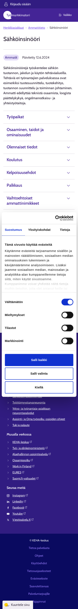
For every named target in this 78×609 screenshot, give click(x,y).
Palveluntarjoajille (39, 594)
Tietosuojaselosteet (39, 571)
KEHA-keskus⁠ (22, 442)
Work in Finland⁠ (23, 466)
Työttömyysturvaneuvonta (28, 402)
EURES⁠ (18, 472)
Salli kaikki (39, 360)
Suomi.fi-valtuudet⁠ (25, 478)
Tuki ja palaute (21, 425)
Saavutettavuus (39, 586)
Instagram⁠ (20, 495)
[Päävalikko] (67, 15)
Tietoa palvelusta (39, 548)
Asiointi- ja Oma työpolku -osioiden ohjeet (38, 419)
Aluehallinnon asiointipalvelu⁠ (31, 454)
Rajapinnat (39, 601)
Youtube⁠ (19, 513)
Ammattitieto (36, 28)
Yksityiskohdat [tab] (39, 229)
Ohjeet (39, 556)
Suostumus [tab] (13, 229)
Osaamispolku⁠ (22, 460)
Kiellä (39, 387)
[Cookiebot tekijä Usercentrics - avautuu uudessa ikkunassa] (55, 218)
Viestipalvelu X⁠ (23, 520)
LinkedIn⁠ (19, 501)
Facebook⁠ (19, 507)
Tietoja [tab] (65, 229)
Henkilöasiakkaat (13, 28)
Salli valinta (39, 373)
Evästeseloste (39, 578)
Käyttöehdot (39, 563)
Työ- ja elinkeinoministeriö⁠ (30, 448)
